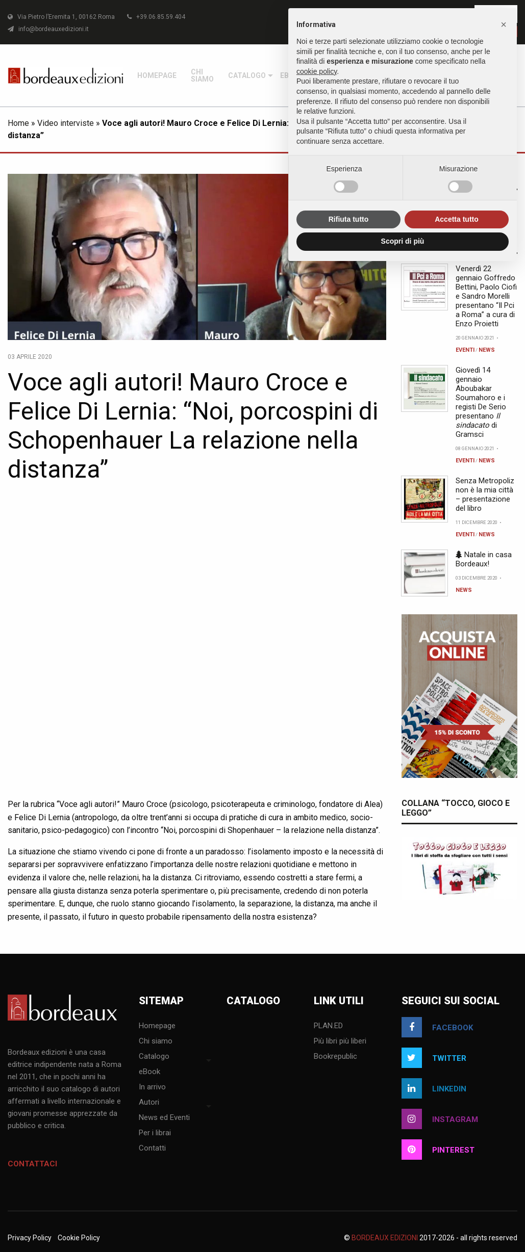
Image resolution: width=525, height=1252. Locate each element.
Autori (466, 308)
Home (18, 492)
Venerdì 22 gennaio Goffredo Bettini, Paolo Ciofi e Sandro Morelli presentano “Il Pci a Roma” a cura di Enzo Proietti (486, 665)
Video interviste (65, 492)
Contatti (471, 452)
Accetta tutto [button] (457, 219)
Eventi (465, 719)
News (487, 719)
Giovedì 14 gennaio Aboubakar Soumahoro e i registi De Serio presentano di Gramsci (481, 771)
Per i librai (473, 404)
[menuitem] (466, 308)
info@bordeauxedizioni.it (48, 29)
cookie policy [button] (316, 71)
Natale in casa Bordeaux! (484, 928)
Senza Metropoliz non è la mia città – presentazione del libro (485, 863)
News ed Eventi (481, 356)
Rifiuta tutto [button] (349, 219)
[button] (503, 24)
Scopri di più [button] (402, 241)
